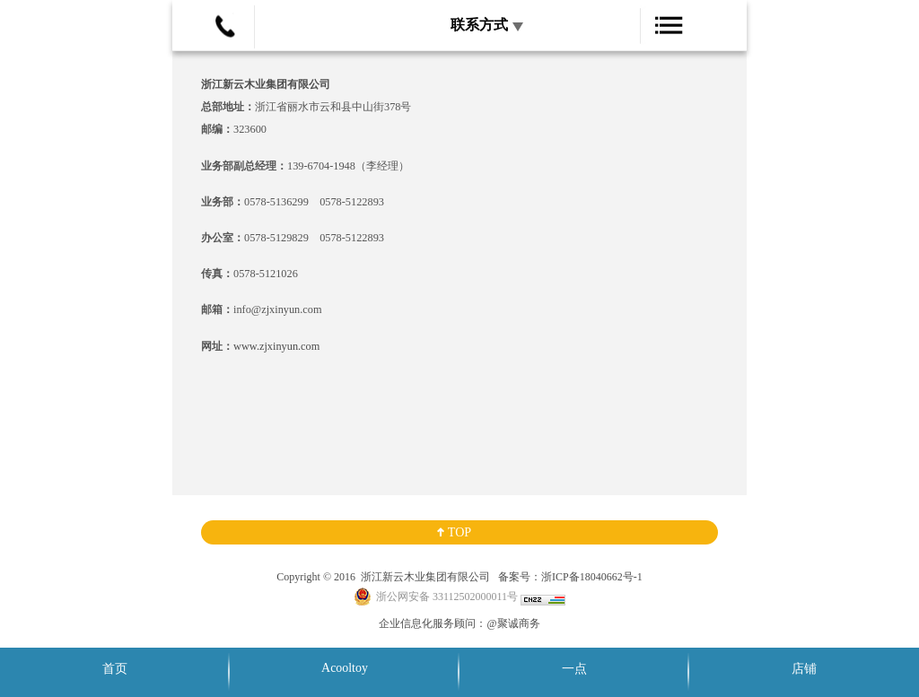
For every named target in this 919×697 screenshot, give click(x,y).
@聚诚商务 (512, 623)
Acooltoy (344, 668)
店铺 (804, 668)
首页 (114, 668)
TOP (459, 532)
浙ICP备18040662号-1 (592, 577)
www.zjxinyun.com (276, 346)
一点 (574, 668)
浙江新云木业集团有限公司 (424, 577)
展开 (624, 39)
